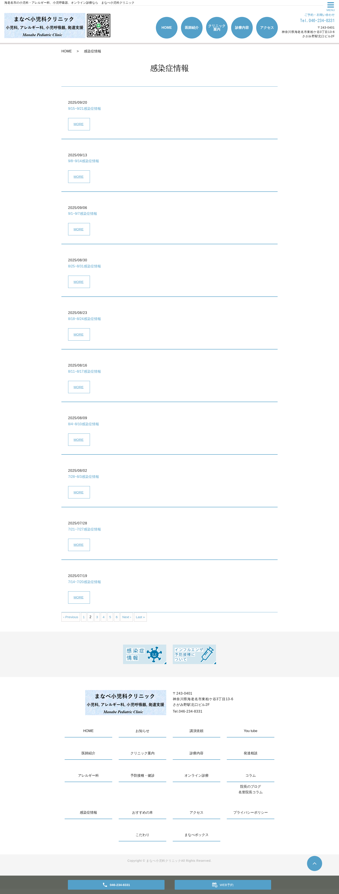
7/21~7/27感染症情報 (84, 533)
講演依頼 (196, 736)
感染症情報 (88, 818)
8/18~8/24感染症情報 (84, 321)
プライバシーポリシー (250, 818)
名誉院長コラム (250, 797)
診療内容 (242, 27)
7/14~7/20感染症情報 (84, 586)
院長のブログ (250, 792)
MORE (79, 124)
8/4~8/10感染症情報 (83, 427)
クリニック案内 (216, 27)
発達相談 (250, 758)
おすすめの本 (142, 818)
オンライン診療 (196, 781)
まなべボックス (196, 840)
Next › (129, 622)
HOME (167, 27)
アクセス (267, 27)
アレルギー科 (88, 781)
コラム (250, 781)
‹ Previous (71, 622)
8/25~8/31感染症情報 (84, 268)
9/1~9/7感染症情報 (82, 215)
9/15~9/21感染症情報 (84, 108)
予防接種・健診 (142, 781)
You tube (250, 736)
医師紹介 (192, 27)
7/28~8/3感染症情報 (83, 480)
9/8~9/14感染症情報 (83, 161)
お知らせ (142, 736)
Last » (143, 622)
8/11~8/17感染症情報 (84, 374)
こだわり (142, 840)
